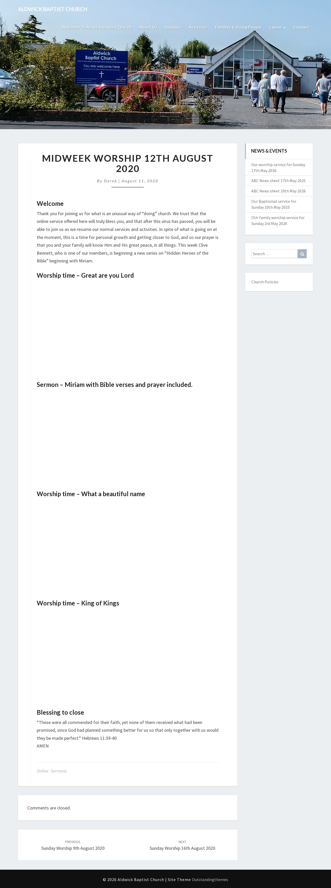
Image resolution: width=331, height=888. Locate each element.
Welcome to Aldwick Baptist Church (96, 27)
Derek (110, 180)
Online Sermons (52, 771)
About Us (148, 27)
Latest (277, 27)
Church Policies (265, 281)
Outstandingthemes (210, 879)
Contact (301, 27)
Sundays (173, 27)
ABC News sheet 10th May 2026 (278, 190)
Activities (198, 27)
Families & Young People (238, 27)
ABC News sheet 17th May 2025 (278, 180)
